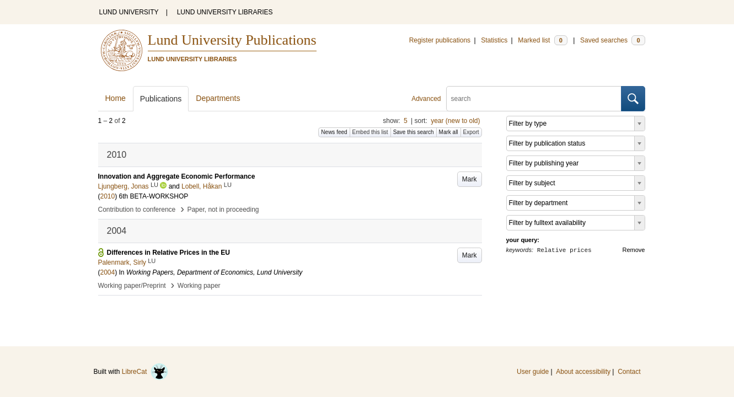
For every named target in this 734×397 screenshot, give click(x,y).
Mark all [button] (448, 132)
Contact (629, 371)
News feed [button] (334, 132)
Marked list (542, 40)
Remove (634, 249)
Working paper (199, 285)
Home (115, 98)
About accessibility (583, 371)
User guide (533, 371)
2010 (107, 196)
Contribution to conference (137, 209)
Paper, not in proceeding (223, 209)
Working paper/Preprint (132, 285)
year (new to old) (455, 121)
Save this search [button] (413, 132)
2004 (107, 272)
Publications (161, 98)
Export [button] (471, 132)
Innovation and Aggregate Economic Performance (176, 176)
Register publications (439, 40)
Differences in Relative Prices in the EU (168, 252)
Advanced (426, 99)
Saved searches (612, 40)
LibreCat (145, 371)
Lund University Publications (232, 40)
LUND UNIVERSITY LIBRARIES (225, 12)
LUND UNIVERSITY (129, 12)
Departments (218, 98)
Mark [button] (469, 179)
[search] (534, 98)
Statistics (494, 40)
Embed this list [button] (370, 132)
